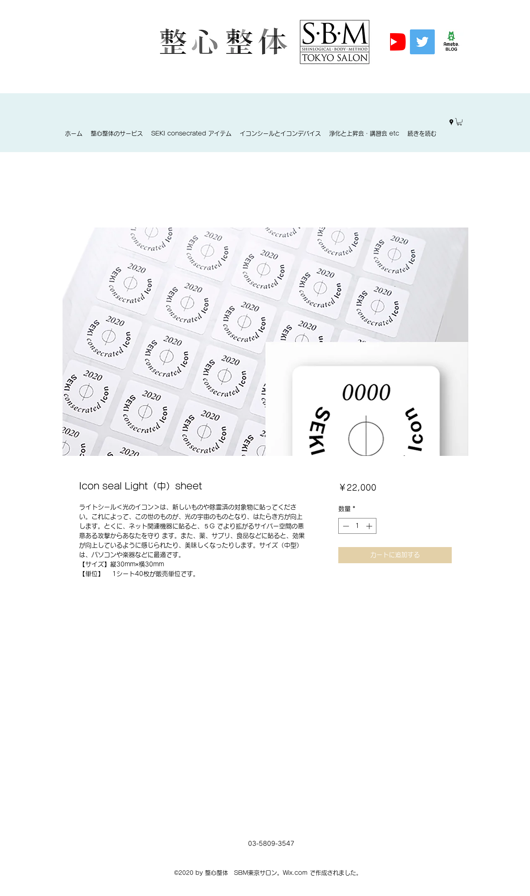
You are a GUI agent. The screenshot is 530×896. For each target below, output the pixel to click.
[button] (459, 122)
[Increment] (370, 526)
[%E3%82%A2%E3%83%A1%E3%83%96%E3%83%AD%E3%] (451, 41)
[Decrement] (345, 526)
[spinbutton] (357, 526)
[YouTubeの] (393, 41)
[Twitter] (422, 41)
